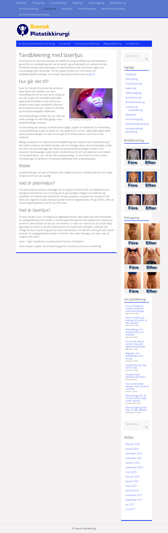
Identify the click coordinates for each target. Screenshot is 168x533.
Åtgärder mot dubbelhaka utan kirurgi (134, 356)
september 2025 (134, 467)
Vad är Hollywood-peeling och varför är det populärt (136, 320)
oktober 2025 (133, 462)
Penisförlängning (86, 8)
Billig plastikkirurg (112, 43)
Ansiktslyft (21, 2)
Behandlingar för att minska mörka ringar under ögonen (136, 398)
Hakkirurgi (77, 2)
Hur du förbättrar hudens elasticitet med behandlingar (135, 308)
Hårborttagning (96, 2)
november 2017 (134, 495)
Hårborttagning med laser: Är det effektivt (136, 409)
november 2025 (134, 458)
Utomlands (64, 43)
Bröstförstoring (118, 2)
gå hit (92, 74)
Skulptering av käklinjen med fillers (136, 376)
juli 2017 (130, 504)
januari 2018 (132, 490)
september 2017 (134, 499)
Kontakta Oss (133, 43)
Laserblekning (135, 110)
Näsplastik (67, 8)
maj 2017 (130, 509)
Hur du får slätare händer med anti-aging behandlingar (135, 344)
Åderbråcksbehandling (113, 8)
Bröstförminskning (28, 8)
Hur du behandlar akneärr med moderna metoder (137, 386)
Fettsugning (38, 2)
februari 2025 (133, 476)
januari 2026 (132, 448)
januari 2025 (132, 481)
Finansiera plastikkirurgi (87, 43)
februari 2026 (133, 444)
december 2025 (134, 453)
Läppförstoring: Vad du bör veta (136, 366)
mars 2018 (131, 485)
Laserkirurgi (50, 8)
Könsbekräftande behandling (34, 14)
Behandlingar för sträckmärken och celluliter (135, 332)
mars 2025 (131, 472)
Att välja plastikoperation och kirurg (36, 43)
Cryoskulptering (58, 2)
